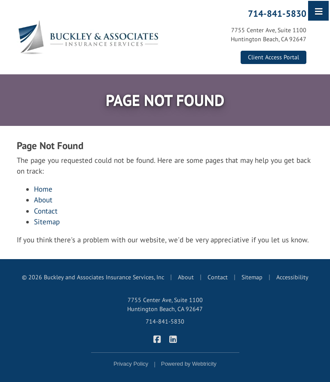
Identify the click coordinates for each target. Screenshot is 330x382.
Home (43, 189)
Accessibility (292, 277)
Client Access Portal (273, 57)
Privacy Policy (130, 364)
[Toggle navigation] (319, 11)
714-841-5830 (277, 13)
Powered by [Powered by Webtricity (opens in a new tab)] (189, 364)
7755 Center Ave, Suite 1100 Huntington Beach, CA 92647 (165, 304)
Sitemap (47, 221)
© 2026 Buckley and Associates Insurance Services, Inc (93, 277)
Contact (46, 211)
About (43, 200)
